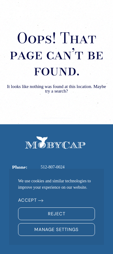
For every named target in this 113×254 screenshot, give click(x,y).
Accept (27, 200)
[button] (98, 12)
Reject (56, 214)
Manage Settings (56, 229)
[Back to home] (32, 12)
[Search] (57, 112)
